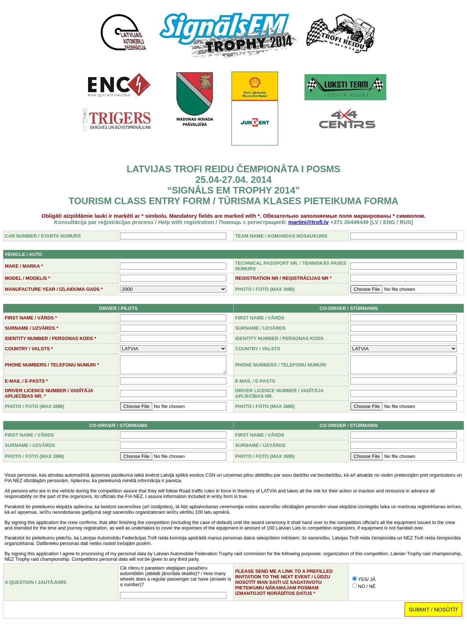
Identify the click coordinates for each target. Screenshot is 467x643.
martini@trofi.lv (308, 222)
